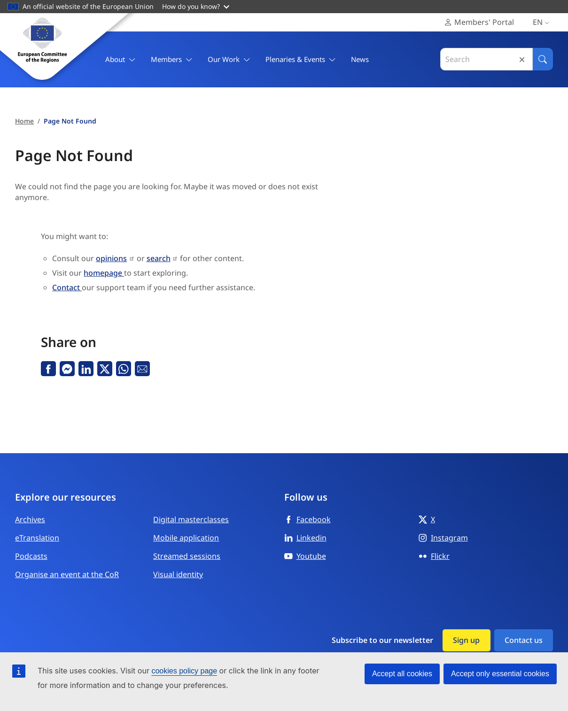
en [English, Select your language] (543, 22)
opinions (111, 258)
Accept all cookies (402, 674)
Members (172, 59)
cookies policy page (184, 671)
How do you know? (195, 6)
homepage (104, 273)
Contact (67, 287)
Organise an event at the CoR (67, 574)
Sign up (466, 640)
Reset (522, 59)
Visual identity (178, 574)
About (120, 59)
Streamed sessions (186, 556)
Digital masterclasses (191, 519)
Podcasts (31, 556)
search (159, 258)
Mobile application (186, 538)
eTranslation (37, 538)
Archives (30, 519)
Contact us (524, 640)
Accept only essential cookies (500, 674)
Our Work (229, 59)
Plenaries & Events (300, 59)
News (360, 59)
